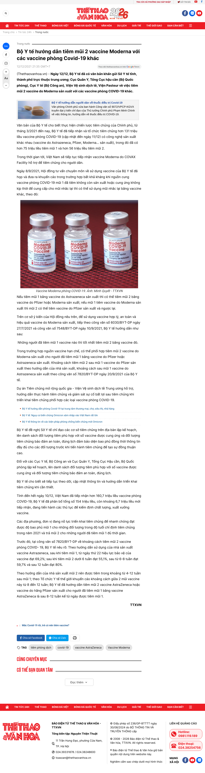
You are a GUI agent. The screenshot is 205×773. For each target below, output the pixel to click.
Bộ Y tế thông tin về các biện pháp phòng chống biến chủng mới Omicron (62, 421)
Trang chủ (8, 32)
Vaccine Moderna (119, 647)
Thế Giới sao (154, 25)
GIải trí (136, 25)
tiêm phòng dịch (41, 647)
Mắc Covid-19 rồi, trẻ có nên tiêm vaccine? (45, 625)
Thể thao (41, 25)
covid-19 (63, 647)
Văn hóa (106, 25)
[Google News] (119, 67)
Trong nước (42, 32)
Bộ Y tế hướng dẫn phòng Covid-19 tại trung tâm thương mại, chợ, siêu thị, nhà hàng (68, 408)
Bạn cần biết (175, 25)
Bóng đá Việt (60, 25)
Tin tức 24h (21, 25)
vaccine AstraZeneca (88, 647)
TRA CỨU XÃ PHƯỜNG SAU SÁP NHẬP (153, 2)
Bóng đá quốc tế (85, 25)
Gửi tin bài (184, 2)
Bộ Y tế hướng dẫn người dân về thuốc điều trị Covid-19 (87, 102)
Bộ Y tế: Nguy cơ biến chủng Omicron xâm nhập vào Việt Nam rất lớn (60, 415)
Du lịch (121, 25)
